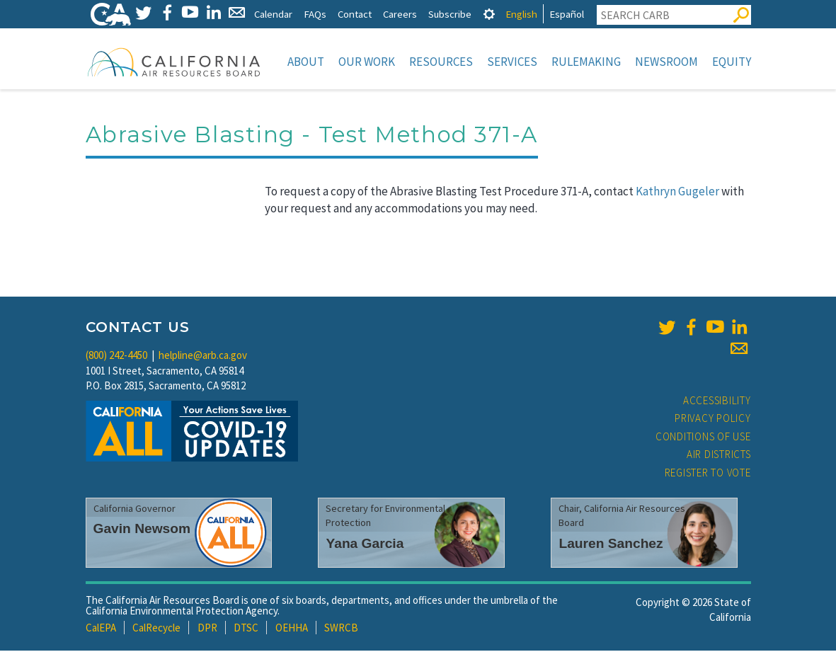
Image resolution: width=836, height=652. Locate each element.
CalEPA (101, 629)
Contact (355, 14)
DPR (207, 629)
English (521, 14)
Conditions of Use (703, 438)
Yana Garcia (364, 544)
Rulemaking (586, 61)
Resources (441, 61)
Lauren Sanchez (611, 544)
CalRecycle (156, 629)
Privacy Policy (713, 419)
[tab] (489, 14)
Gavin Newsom (142, 529)
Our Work (366, 61)
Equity (731, 61)
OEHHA (291, 629)
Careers (400, 14)
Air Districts (719, 455)
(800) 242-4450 (116, 356)
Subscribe (449, 14)
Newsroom (666, 61)
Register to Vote (708, 474)
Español (566, 14)
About (305, 61)
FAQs (315, 14)
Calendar (273, 14)
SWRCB (341, 629)
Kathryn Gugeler (677, 192)
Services (512, 61)
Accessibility (717, 401)
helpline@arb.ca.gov (203, 356)
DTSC (246, 629)
